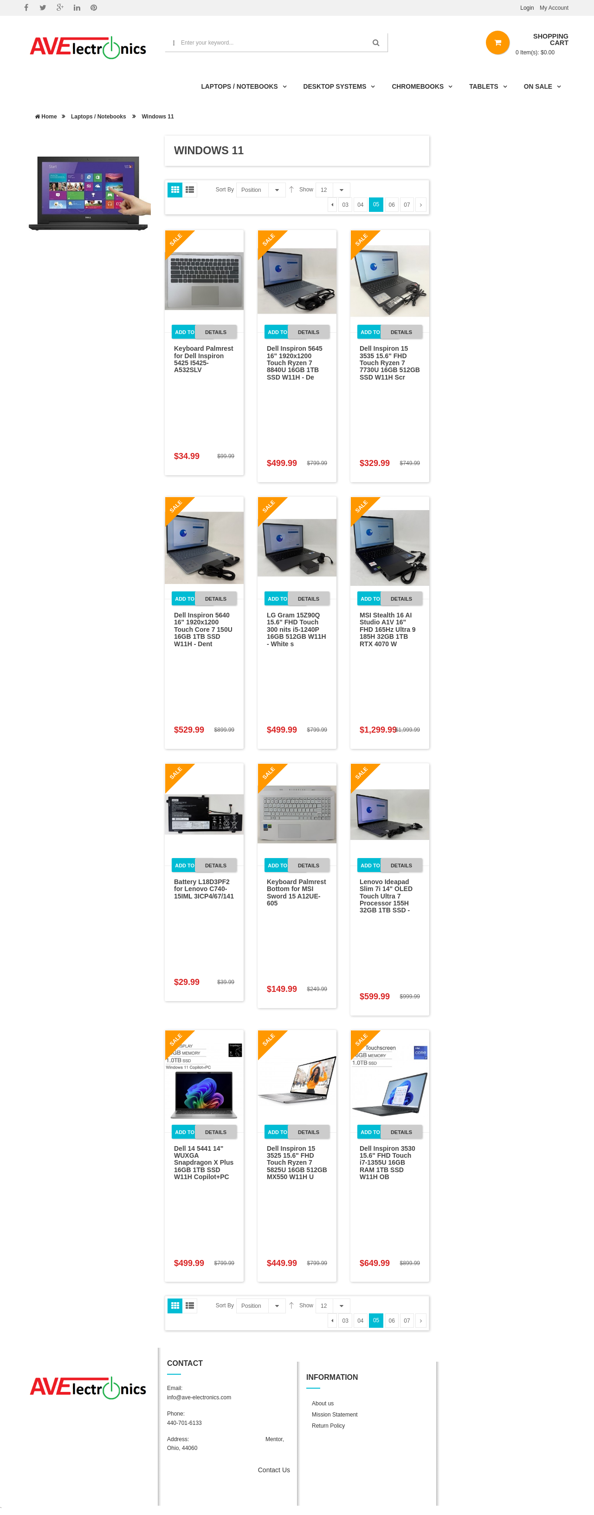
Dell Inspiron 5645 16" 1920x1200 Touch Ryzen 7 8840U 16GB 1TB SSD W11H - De (295, 363)
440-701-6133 (184, 1423)
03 (345, 205)
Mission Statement (335, 1414)
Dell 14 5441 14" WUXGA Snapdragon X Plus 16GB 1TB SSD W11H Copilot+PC (203, 1163)
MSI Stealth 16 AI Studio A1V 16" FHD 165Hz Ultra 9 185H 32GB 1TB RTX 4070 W (388, 629)
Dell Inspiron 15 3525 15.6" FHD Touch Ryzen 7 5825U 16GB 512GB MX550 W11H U (297, 1163)
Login (527, 8)
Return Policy (328, 1426)
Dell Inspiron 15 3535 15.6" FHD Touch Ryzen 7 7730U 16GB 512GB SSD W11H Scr (390, 363)
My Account (554, 8)
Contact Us (274, 1470)
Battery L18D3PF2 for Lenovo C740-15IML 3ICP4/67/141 (204, 889)
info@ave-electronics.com (199, 1397)
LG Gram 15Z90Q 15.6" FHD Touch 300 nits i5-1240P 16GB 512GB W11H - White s (296, 629)
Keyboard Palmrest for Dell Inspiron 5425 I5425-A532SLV (203, 359)
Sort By (225, 189)
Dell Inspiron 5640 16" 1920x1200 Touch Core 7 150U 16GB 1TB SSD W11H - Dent (203, 629)
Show (306, 189)
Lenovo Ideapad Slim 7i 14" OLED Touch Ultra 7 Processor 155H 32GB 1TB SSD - (386, 896)
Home (46, 116)
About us (323, 1403)
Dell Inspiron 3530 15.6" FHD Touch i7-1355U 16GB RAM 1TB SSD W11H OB (387, 1163)
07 (407, 205)
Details (215, 332)
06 (392, 205)
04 (360, 205)
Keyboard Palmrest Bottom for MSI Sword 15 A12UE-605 (296, 892)
